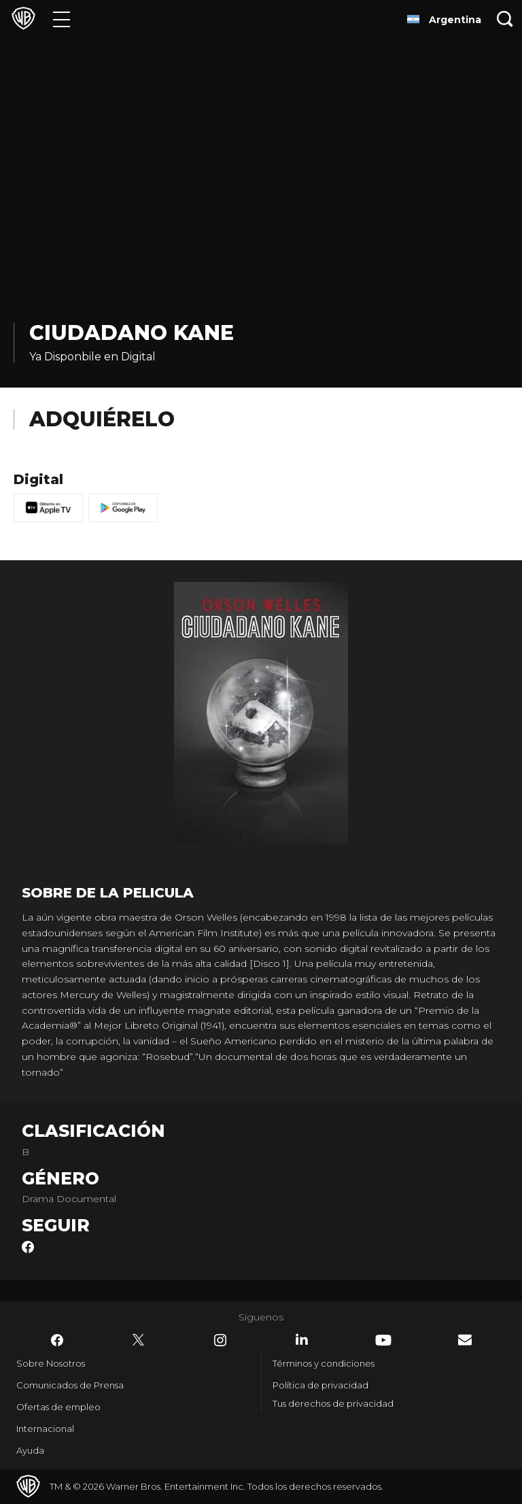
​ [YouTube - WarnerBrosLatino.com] (383, 1340)
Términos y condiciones (324, 1363)
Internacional (45, 1428)
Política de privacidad (320, 1385)
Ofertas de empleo (58, 1406)
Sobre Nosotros (50, 1363)
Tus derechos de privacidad (333, 1403)
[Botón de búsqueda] (505, 18)
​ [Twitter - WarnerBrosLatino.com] (138, 1340)
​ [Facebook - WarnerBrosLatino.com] (57, 1340)
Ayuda (30, 1450)
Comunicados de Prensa (70, 1385)
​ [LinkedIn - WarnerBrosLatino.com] (302, 1339)
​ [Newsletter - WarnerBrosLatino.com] (465, 1339)
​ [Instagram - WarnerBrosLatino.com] (220, 1340)
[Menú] (61, 18)
